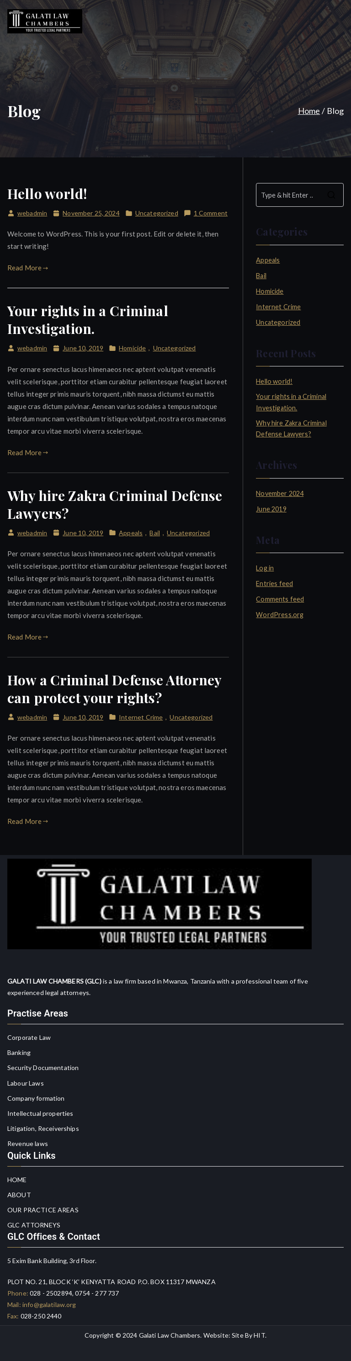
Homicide (132, 348)
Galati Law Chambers (170, 1335)
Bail (154, 533)
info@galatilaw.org (48, 1304)
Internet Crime (141, 717)
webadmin (32, 213)
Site (238, 1335)
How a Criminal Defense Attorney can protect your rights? (114, 689)
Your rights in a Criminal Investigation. (87, 319)
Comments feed (280, 599)
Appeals (131, 533)
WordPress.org (279, 615)
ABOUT (19, 1195)
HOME (17, 1179)
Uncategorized (156, 213)
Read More (27, 268)
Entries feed (274, 583)
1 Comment (211, 213)
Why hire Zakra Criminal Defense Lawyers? (115, 504)
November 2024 (279, 493)
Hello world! (47, 193)
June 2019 (271, 509)
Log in (265, 568)
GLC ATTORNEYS (33, 1225)
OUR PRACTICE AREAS (43, 1210)
